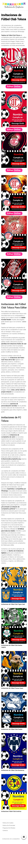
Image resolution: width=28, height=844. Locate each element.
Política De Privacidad (9, 825)
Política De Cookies (8, 822)
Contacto (5, 830)
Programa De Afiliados (9, 828)
